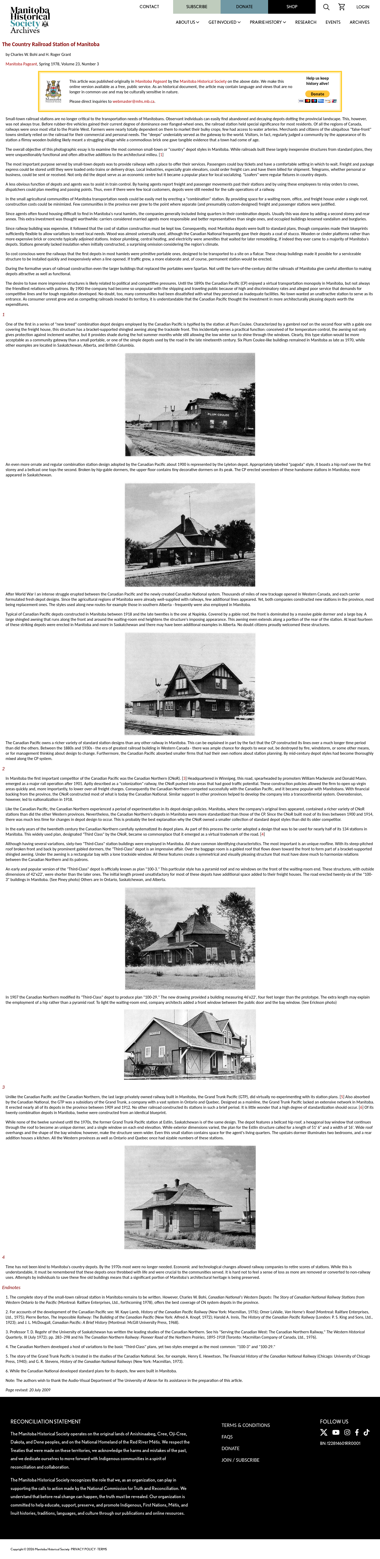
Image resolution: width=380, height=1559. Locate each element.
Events (333, 22)
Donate (244, 6)
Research (305, 22)
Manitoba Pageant (21, 63)
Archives (359, 22)
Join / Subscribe (241, 1460)
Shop (292, 6)
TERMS (102, 1549)
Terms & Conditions (246, 1425)
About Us (185, 22)
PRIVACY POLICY (83, 1549)
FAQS (227, 1437)
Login (363, 6)
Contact (149, 6)
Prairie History (266, 22)
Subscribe (196, 6)
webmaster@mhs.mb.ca (133, 101)
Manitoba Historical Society (203, 81)
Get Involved (222, 22)
